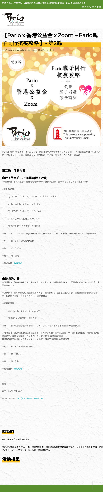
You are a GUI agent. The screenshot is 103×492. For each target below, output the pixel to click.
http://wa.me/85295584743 (29, 398)
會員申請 (96, 6)
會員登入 (86, 6)
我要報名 (18, 263)
